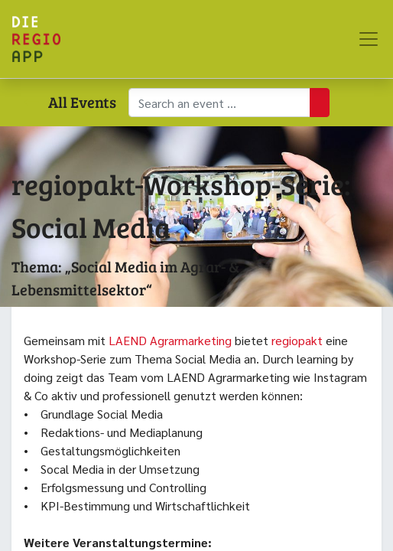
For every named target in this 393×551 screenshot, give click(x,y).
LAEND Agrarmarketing (170, 340)
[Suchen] (320, 102)
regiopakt (298, 340)
